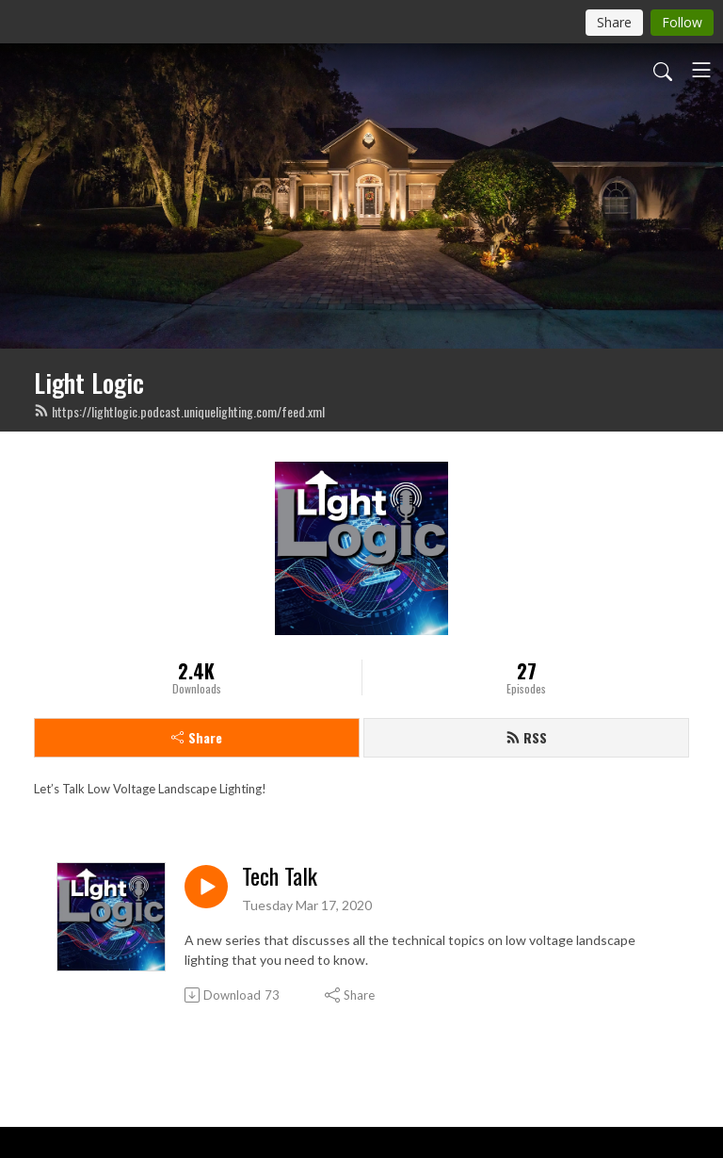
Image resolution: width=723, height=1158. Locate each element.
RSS (526, 737)
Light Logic (89, 382)
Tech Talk (279, 875)
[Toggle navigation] (701, 70)
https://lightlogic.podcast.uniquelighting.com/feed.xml (179, 411)
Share (196, 737)
